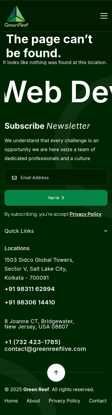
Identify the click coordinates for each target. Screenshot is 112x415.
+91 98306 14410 (29, 302)
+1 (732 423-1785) (32, 342)
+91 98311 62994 (29, 288)
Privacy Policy (86, 214)
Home (11, 401)
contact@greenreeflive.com (45, 349)
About (33, 401)
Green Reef (36, 389)
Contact (98, 401)
